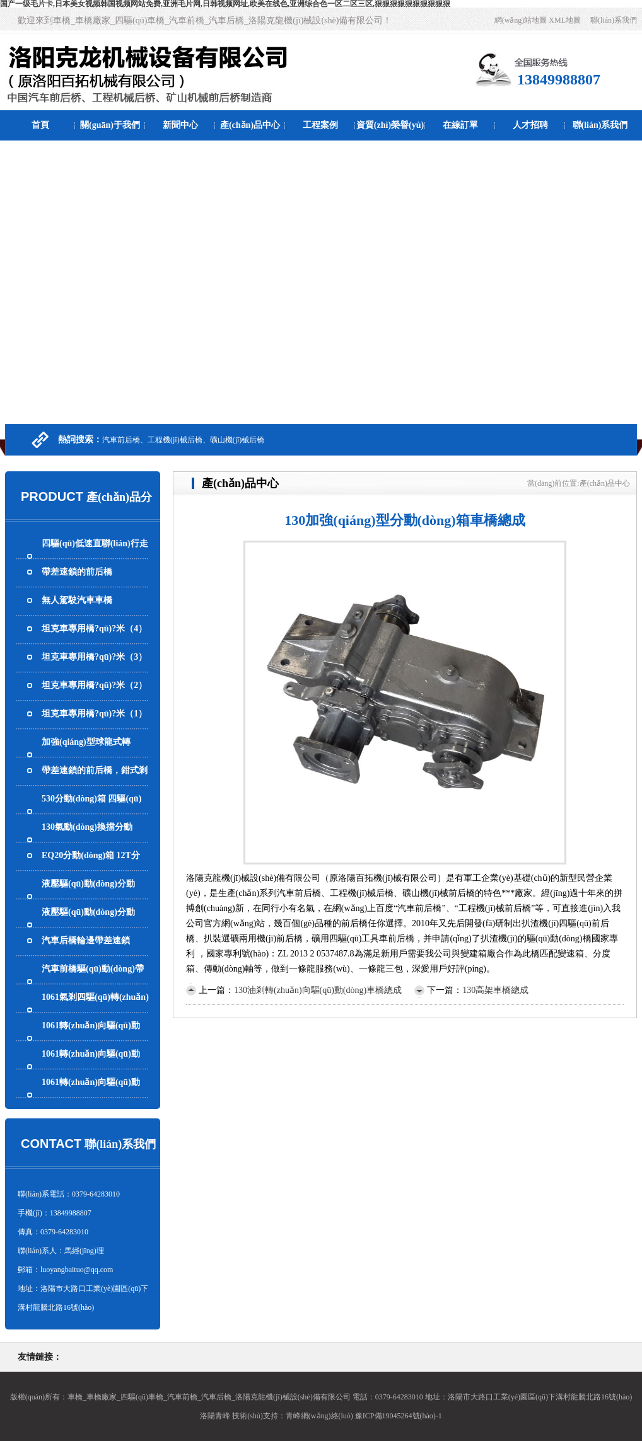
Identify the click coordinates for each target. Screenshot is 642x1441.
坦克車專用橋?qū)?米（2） (94, 685)
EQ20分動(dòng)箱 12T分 (91, 855)
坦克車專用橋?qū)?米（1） (94, 713)
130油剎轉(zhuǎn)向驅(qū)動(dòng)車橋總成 (318, 990)
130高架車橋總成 (495, 990)
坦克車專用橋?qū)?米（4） (94, 628)
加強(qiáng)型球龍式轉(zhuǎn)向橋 (86, 754)
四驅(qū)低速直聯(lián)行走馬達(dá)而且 (95, 556)
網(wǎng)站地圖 (520, 20)
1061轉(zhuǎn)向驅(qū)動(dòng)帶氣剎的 (91, 1094)
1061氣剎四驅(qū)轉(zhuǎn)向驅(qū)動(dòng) (95, 1009)
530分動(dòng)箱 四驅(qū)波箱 (91, 811)
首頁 (40, 125)
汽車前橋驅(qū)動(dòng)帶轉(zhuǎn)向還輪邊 (93, 981)
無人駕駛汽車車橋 (77, 600)
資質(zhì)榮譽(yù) (390, 125)
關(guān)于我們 (110, 125)
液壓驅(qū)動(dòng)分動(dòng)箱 (88, 924)
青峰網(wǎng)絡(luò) (319, 1415)
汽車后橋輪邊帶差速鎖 (86, 940)
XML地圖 (565, 20)
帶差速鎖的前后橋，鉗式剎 (95, 770)
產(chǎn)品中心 (250, 125)
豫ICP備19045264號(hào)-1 (398, 1415)
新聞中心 (180, 125)
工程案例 (320, 125)
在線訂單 (460, 125)
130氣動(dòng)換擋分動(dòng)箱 (87, 839)
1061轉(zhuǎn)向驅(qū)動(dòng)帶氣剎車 (91, 1038)
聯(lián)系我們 (613, 20)
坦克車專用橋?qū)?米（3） (94, 657)
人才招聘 (530, 125)
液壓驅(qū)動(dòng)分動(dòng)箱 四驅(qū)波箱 (88, 896)
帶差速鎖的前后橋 (77, 572)
